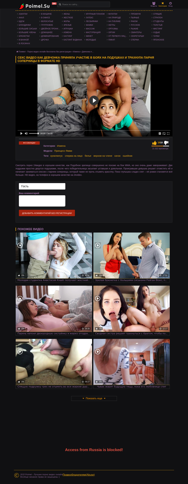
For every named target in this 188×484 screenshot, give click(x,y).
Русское (135, 25)
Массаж (90, 29)
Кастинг (68, 36)
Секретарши (137, 36)
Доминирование (50, 36)
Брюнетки (24, 36)
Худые (156, 32)
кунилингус (56, 155)
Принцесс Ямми (63, 150)
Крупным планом (95, 14)
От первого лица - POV (118, 36)
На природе (114, 18)
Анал (21, 18)
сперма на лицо (73, 155)
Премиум (136, 14)
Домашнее (47, 32)
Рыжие (134, 29)
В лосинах (24, 43)
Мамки (89, 25)
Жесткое (68, 18)
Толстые (158, 25)
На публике (114, 21)
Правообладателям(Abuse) (79, 474)
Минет (89, 36)
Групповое (47, 25)
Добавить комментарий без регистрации (47, 213)
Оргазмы (113, 29)
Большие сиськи (28, 29)
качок (117, 155)
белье (88, 155)
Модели (154, 4)
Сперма (135, 40)
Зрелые (68, 25)
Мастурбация (93, 32)
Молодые (91, 40)
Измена (68, 32)
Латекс (89, 18)
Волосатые (47, 21)
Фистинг (157, 29)
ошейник (127, 155)
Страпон (157, 18)
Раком (134, 21)
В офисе (45, 18)
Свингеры (136, 32)
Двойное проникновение (51, 29)
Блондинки (25, 25)
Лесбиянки (92, 21)
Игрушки (68, 29)
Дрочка (45, 40)
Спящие (157, 14)
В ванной (24, 40)
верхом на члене (103, 155)
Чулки (156, 36)
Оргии (111, 32)
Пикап (111, 40)
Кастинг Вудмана (73, 40)
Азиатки (23, 14)
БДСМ (21, 21)
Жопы (67, 21)
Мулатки (112, 14)
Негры (111, 25)
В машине (46, 14)
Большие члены (27, 32)
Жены (67, 14)
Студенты (158, 21)
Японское (158, 40)
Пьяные (135, 18)
